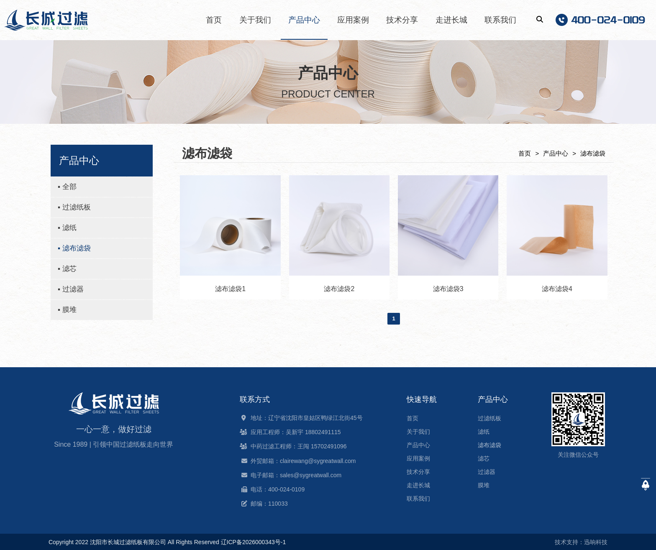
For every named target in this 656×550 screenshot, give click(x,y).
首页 (524, 153)
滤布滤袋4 (557, 288)
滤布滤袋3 (448, 288)
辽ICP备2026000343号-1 (253, 542)
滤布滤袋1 (230, 288)
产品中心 (555, 153)
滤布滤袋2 (339, 288)
